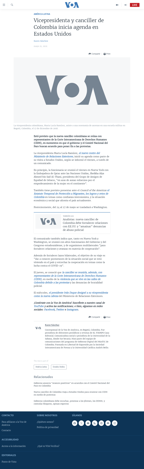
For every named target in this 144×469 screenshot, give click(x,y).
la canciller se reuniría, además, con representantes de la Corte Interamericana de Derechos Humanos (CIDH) (70, 276)
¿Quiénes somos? (45, 422)
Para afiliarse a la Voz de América (14, 423)
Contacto (6, 430)
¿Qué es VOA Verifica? (48, 446)
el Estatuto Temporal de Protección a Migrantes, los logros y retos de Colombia (71, 193)
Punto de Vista (9, 462)
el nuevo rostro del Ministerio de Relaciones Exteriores (67, 155)
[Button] (94, 54)
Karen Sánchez (41, 41)
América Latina (42, 14)
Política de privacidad (47, 427)
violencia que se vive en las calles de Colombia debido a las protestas (67, 281)
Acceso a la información (14, 446)
